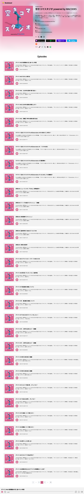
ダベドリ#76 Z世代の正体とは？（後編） (26, 329)
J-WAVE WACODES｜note (40, 28)
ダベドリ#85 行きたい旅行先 (23, 76)
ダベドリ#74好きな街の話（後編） (24, 357)
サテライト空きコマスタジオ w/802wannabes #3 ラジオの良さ (32, 146)
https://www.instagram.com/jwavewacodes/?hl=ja (45, 21)
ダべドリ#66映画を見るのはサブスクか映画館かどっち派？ (30, 469)
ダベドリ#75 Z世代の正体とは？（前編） (26, 343)
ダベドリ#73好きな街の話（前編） (24, 371)
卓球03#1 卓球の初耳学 (21, 245)
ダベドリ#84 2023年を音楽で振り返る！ (26, 90)
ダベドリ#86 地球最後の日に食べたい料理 (26, 62)
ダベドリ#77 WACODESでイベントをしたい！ (27, 315)
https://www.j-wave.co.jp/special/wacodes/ (43, 32)
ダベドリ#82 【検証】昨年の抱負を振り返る (27, 118)
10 (50, 482)
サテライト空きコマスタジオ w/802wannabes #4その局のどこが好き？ (33, 132)
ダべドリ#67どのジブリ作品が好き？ (25, 455)
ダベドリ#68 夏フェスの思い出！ (24, 441)
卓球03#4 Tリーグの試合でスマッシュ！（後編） (28, 202)
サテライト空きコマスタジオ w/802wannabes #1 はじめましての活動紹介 (34, 174)
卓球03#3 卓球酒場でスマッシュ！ (24, 216)
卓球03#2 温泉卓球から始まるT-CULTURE (26, 231)
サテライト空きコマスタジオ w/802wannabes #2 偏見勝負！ (31, 160)
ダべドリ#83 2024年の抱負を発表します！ (26, 104)
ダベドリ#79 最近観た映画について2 (25, 287)
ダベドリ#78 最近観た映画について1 (25, 301)
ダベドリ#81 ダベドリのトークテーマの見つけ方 (28, 259)
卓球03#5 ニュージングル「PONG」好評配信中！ (28, 188)
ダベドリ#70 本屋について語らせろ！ (25, 413)
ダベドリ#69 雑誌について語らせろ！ (25, 427)
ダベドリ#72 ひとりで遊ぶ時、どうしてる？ (26, 385)
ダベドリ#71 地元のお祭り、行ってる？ (25, 399)
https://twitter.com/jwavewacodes (42, 24)
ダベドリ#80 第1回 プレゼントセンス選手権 (26, 273)
